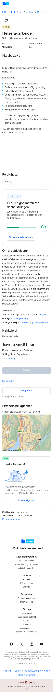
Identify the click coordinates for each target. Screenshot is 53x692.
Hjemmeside (8, 381)
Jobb (13, 12)
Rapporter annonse (11, 519)
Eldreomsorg (26, 322)
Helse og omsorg (19, 318)
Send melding (9, 358)
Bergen (40, 12)
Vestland (30, 12)
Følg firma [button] (26, 390)
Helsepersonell (41, 322)
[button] (6, 20)
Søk (21, 12)
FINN (4, 12)
